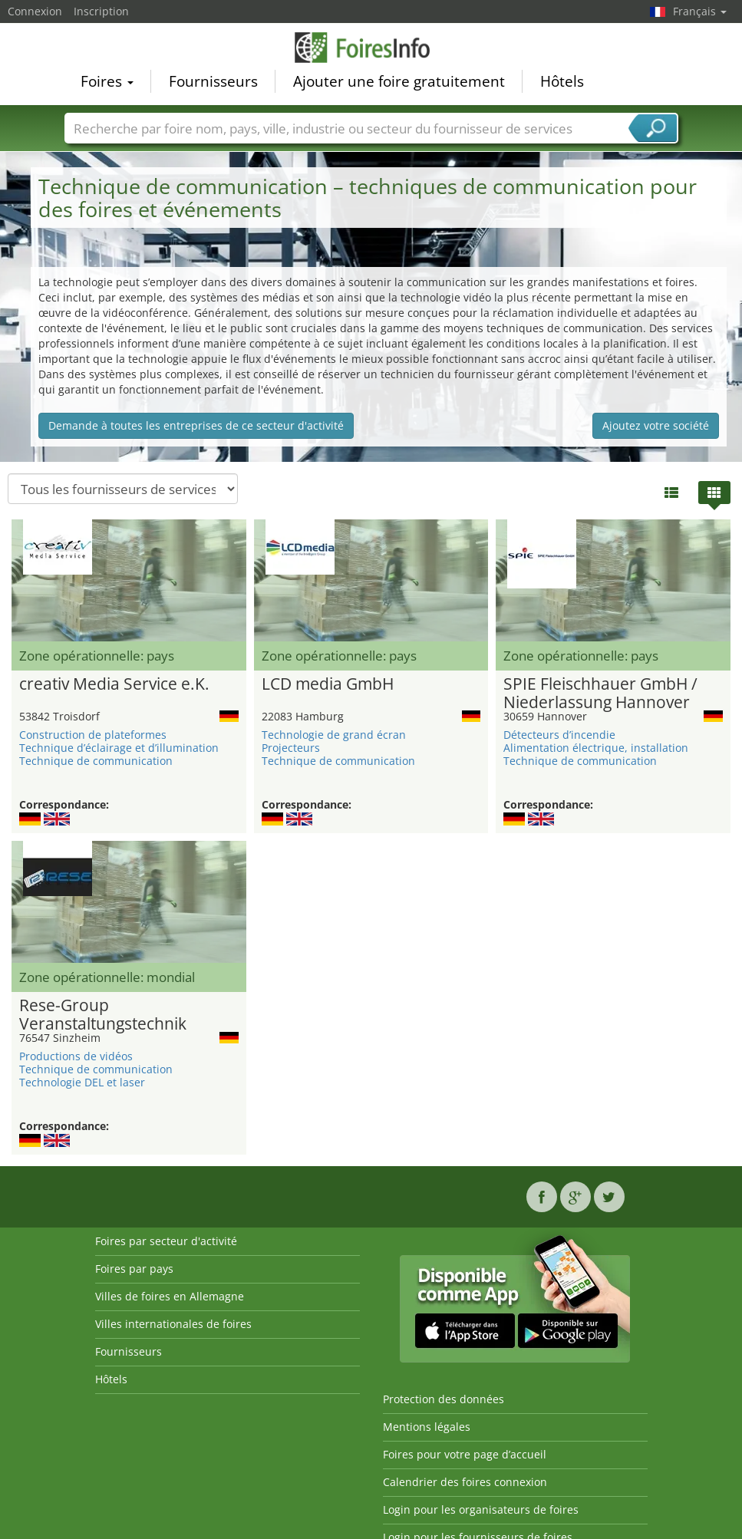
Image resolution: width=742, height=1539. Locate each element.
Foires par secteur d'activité (166, 1241)
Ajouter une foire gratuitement (399, 81)
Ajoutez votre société (655, 425)
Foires (107, 81)
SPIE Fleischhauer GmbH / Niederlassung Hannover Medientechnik (600, 693)
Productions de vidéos (76, 1056)
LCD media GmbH (328, 684)
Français (700, 11)
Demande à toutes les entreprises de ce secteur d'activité (196, 425)
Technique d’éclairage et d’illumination (119, 747)
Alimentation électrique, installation (595, 747)
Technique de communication (96, 760)
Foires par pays (134, 1268)
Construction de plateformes (93, 734)
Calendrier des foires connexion (465, 1482)
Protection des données (443, 1399)
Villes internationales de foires (173, 1324)
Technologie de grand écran (334, 734)
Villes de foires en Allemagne (169, 1296)
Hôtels (562, 81)
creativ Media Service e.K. (114, 684)
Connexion (35, 11)
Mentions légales (426, 1426)
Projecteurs (291, 747)
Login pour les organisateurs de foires (481, 1509)
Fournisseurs (213, 81)
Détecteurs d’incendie (559, 734)
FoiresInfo (371, 47)
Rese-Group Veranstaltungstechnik (102, 1015)
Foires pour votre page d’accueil (464, 1454)
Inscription (101, 11)
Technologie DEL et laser (82, 1082)
